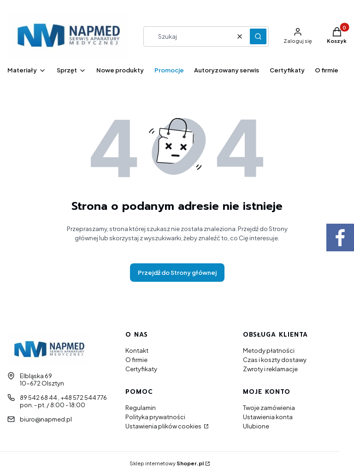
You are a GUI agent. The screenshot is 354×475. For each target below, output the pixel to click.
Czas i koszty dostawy (275, 359)
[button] (258, 36)
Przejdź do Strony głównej (177, 272)
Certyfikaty (141, 369)
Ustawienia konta (268, 417)
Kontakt (136, 350)
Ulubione (256, 426)
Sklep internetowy (167, 463)
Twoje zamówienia (269, 407)
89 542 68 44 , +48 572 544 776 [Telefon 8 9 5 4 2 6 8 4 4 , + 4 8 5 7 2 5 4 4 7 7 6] (63, 397)
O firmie (136, 359)
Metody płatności (269, 350)
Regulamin (140, 407)
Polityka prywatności (155, 417)
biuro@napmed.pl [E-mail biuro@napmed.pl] (46, 419)
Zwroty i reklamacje (270, 369)
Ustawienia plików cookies (163, 426)
